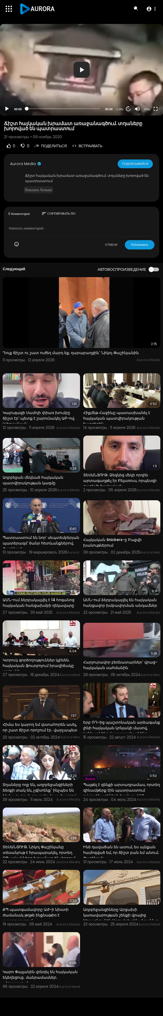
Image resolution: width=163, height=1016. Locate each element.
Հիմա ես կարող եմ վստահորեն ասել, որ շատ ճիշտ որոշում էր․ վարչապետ (40, 727)
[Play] (7, 109)
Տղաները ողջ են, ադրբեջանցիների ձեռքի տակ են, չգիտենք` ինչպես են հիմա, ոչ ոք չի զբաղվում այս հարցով (39, 790)
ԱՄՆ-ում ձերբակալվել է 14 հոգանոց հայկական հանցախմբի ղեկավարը (38, 602)
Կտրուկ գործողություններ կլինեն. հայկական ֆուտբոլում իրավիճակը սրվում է (38, 665)
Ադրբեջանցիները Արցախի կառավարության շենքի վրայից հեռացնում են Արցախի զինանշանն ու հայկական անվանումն (121, 918)
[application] (81, 70)
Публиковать (139, 245)
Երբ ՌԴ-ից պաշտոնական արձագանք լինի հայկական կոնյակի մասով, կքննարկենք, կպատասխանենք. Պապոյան (121, 731)
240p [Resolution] (147, 109)
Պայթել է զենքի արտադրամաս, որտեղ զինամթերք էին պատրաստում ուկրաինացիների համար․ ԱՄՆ (121, 790)
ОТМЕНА (111, 245)
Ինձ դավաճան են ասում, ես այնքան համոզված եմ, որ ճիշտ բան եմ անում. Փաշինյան (121, 852)
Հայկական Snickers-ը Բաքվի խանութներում (112, 542)
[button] (151, 8)
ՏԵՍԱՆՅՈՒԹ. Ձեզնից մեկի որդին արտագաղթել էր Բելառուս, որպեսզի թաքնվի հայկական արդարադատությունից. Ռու (120, 483)
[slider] (63, 108)
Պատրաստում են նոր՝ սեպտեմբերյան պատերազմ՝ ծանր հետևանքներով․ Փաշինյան (41, 543)
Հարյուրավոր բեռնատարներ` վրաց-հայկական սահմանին (120, 664)
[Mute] (137, 109)
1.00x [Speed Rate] (120, 109)
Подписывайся (135, 163)
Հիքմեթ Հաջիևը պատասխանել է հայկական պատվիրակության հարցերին (116, 418)
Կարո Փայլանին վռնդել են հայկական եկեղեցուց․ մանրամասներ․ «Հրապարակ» (40, 977)
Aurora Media (26, 163)
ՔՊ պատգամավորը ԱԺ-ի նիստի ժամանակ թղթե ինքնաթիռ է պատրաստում (36, 915)
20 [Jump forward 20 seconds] (128, 109)
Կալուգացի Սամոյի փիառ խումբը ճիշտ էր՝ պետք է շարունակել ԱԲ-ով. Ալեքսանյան (39, 418)
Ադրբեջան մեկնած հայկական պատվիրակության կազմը (33, 480)
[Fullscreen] (155, 109)
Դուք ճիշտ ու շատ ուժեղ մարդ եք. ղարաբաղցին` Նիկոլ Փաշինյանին (71, 352)
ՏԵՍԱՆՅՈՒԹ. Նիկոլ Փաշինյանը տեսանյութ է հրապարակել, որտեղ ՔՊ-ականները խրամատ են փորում (39, 852)
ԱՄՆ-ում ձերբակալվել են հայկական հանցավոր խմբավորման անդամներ (120, 602)
